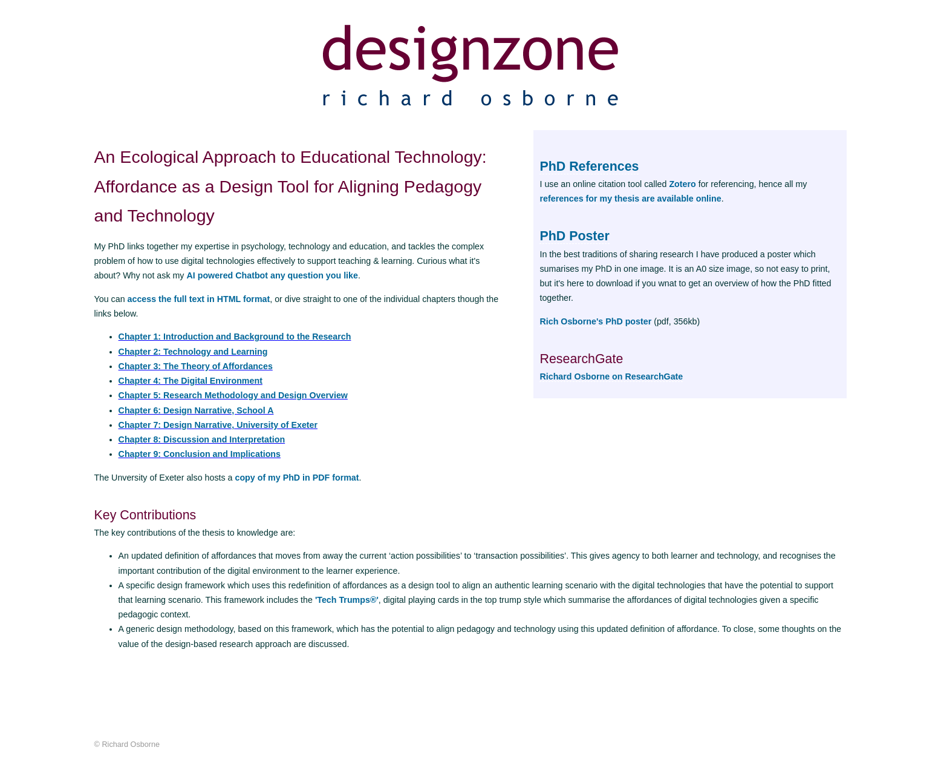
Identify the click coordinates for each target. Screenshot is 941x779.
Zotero (682, 184)
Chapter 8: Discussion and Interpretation (202, 439)
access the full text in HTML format (199, 299)
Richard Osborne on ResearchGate (611, 376)
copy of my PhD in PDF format (297, 477)
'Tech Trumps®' (347, 600)
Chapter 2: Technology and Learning (193, 352)
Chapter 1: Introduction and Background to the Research (235, 336)
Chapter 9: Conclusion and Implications (200, 454)
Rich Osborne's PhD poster (595, 321)
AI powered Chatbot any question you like (271, 275)
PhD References (589, 166)
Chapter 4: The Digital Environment (190, 381)
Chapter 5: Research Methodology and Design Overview (233, 395)
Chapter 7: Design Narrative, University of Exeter (218, 425)
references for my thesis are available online (630, 198)
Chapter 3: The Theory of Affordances (196, 366)
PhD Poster (574, 236)
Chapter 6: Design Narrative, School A (196, 410)
